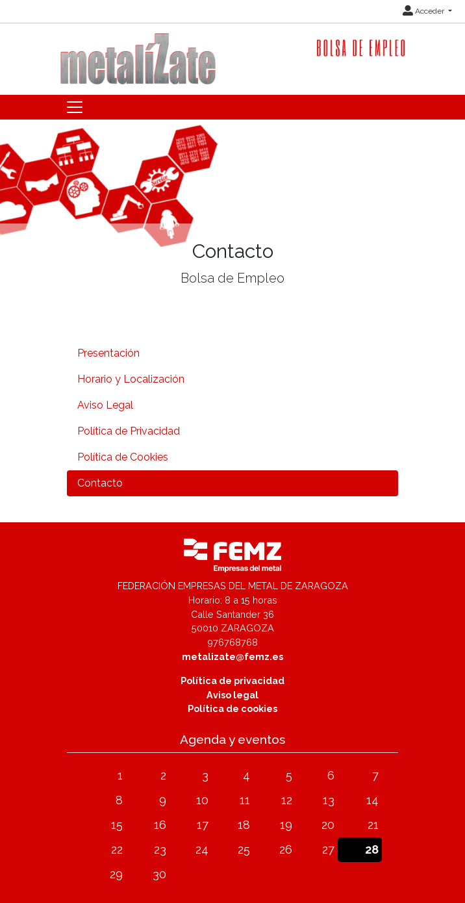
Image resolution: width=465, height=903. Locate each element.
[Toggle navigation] (74, 107)
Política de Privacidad (128, 431)
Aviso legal (232, 694)
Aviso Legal (105, 405)
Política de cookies (232, 708)
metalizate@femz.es (232, 656)
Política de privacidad (232, 680)
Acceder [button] (424, 11)
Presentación (108, 353)
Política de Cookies (122, 457)
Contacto (100, 483)
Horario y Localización (130, 379)
